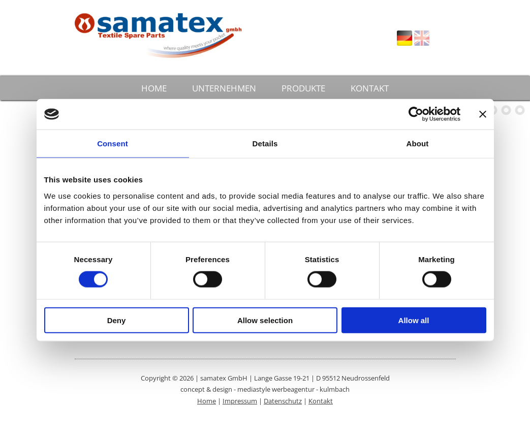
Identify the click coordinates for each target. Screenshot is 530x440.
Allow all (413, 320)
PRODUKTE (303, 88)
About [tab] (418, 143)
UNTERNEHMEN (224, 88)
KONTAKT (370, 88)
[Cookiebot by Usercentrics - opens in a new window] (415, 114)
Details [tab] (265, 143)
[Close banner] (482, 114)
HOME (154, 88)
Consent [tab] (112, 143)
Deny (116, 320)
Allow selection (265, 320)
